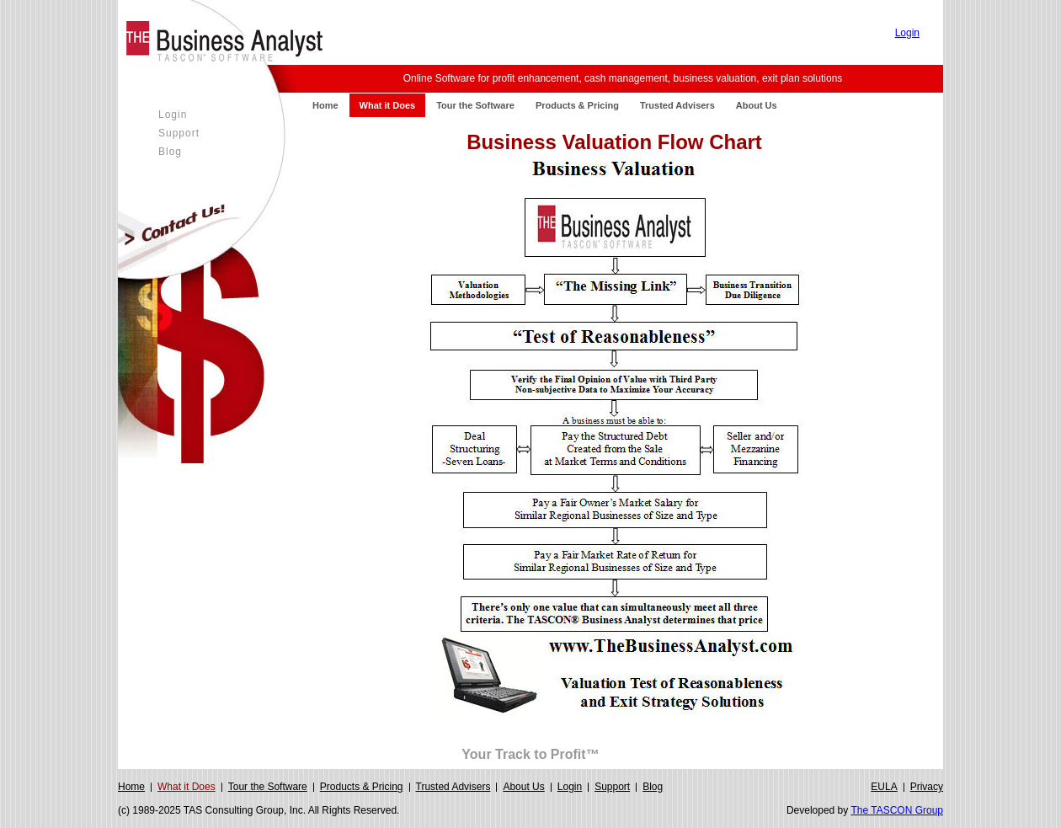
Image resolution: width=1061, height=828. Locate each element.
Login (907, 33)
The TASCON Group (896, 810)
